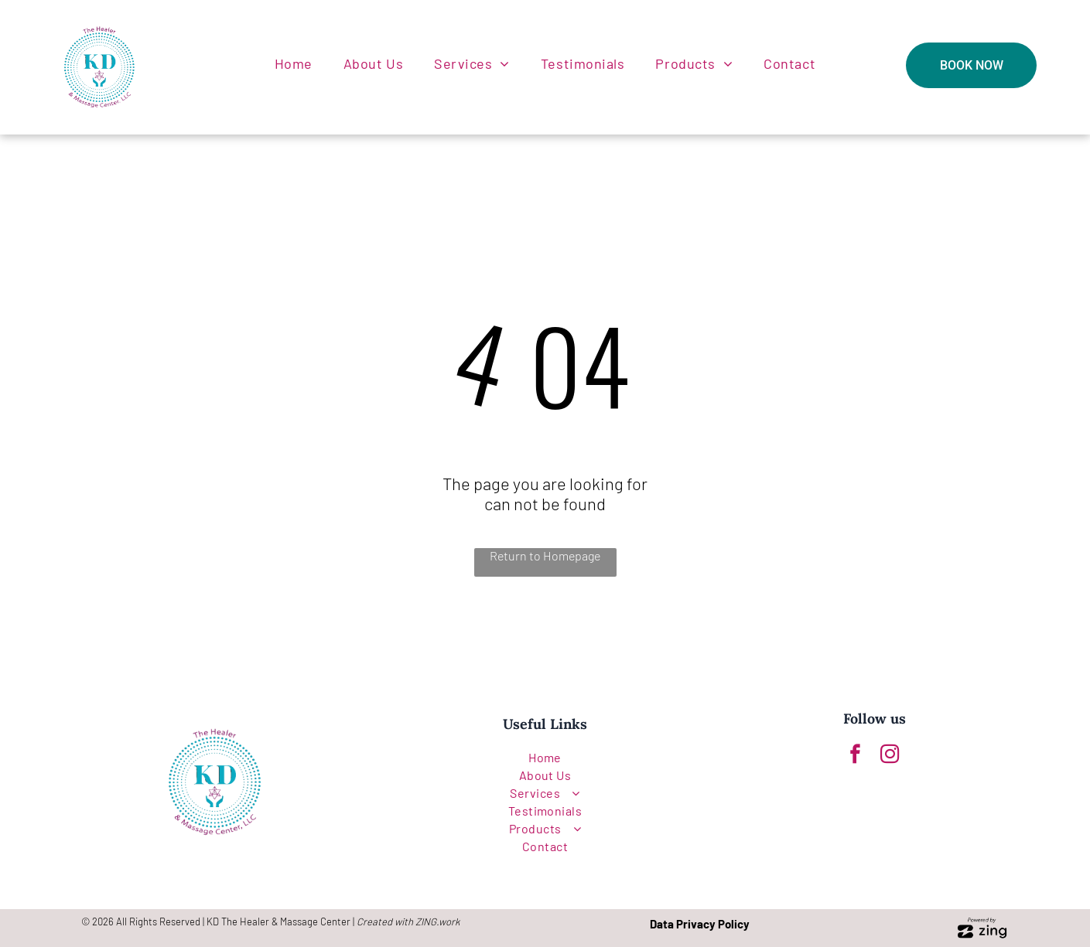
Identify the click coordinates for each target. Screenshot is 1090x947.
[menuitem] (293, 63)
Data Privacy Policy (700, 924)
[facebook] (855, 756)
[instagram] (890, 756)
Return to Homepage (545, 555)
